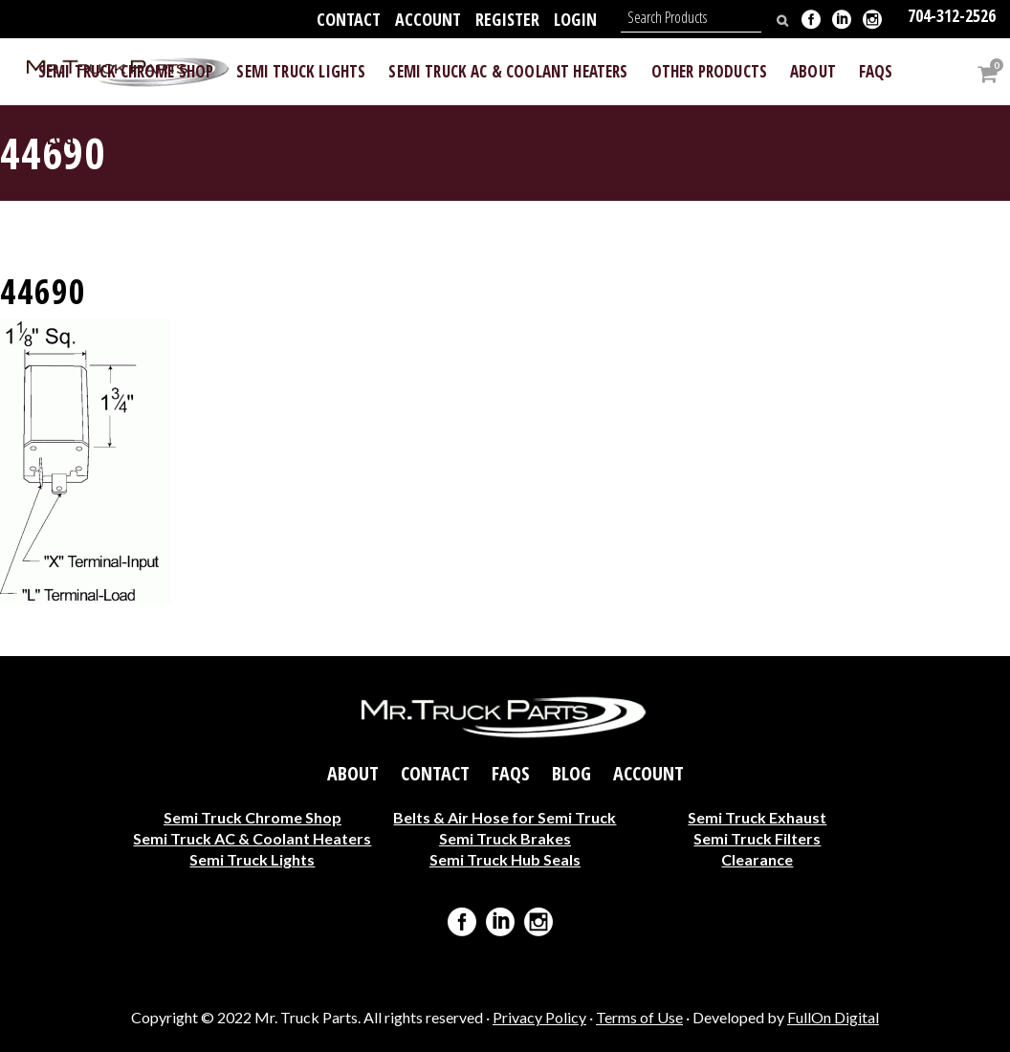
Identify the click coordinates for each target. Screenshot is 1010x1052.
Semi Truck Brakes (505, 837)
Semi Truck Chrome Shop (252, 816)
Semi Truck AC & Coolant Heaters (252, 837)
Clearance (757, 858)
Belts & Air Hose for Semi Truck (504, 816)
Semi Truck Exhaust (757, 816)
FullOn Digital (833, 1017)
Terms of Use (639, 1017)
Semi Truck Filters (757, 837)
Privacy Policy (539, 1017)
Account (428, 19)
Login (575, 19)
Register (507, 19)
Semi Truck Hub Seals (505, 858)
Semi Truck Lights (252, 858)
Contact (349, 19)
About (353, 772)
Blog (571, 772)
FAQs (511, 772)
